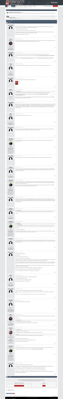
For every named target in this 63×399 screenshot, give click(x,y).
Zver (11, 39)
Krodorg (10, 167)
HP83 (11, 275)
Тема (10, 398)
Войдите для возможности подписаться (45, 16)
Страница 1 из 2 (15, 22)
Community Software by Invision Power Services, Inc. (33, 397)
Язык (7, 398)
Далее (9, 22)
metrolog (10, 138)
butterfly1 (11, 238)
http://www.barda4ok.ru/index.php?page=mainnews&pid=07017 (46, 55)
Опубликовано (19, 52)
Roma (10, 89)
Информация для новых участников (14, 12)
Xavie (11, 64)
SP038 (56, 398)
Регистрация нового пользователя (19, 385)
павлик (10, 328)
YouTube (11, 339)
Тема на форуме (10, 150)
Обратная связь (13, 398)
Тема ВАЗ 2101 (52, 398)
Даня (11, 113)
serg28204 (11, 300)
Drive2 (10, 338)
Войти (44, 385)
